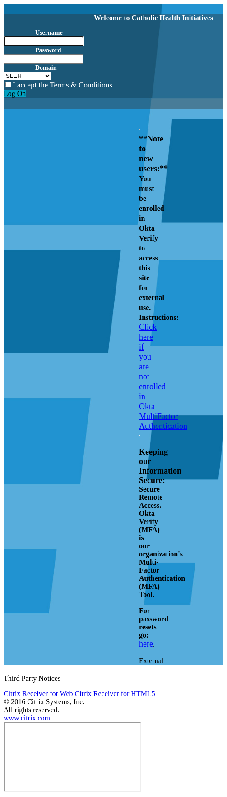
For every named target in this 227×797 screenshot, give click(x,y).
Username (49, 32)
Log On (15, 93)
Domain (45, 67)
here (146, 643)
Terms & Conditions (81, 85)
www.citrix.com (27, 718)
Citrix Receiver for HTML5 (114, 693)
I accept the (62, 85)
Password (48, 50)
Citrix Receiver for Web (38, 693)
